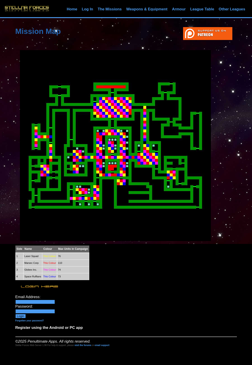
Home (72, 9)
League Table (202, 9)
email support (102, 345)
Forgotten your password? (29, 320)
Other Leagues (232, 9)
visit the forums (83, 345)
